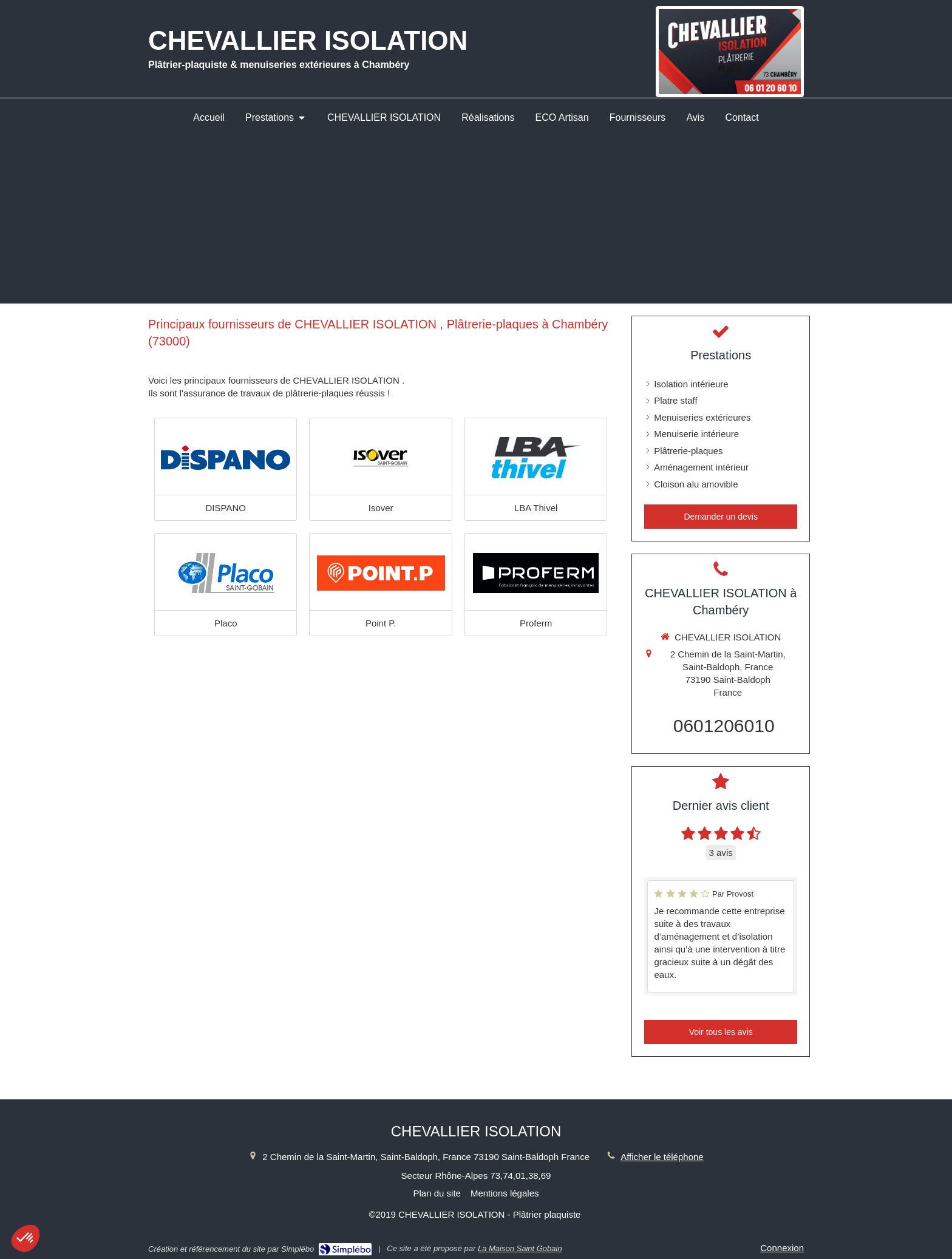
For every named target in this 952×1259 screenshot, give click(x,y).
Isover (381, 508)
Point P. (380, 623)
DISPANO (226, 508)
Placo (225, 623)
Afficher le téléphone (662, 1157)
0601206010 (724, 726)
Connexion (782, 1248)
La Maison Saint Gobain (520, 1248)
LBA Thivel (535, 508)
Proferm (536, 623)
